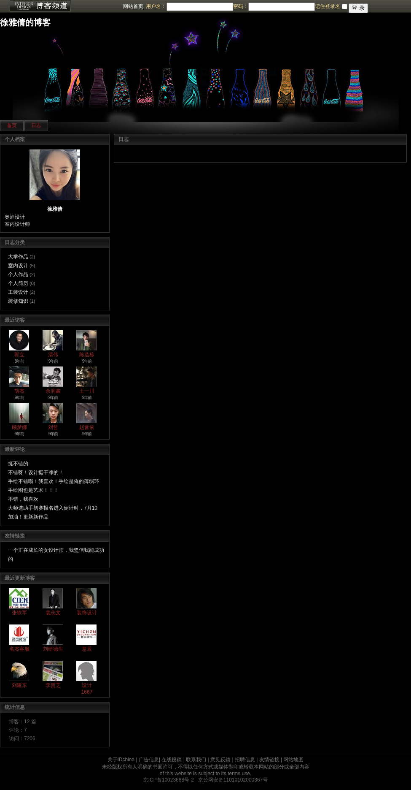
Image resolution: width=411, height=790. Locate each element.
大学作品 (18, 257)
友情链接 (269, 760)
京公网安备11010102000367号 (233, 780)
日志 (36, 125)
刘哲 (53, 427)
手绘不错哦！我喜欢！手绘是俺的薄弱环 (53, 481)
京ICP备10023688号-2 (168, 780)
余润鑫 (53, 391)
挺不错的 (18, 464)
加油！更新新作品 (28, 517)
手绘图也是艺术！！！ (33, 490)
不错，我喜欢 (23, 499)
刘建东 (19, 685)
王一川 (86, 391)
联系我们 (196, 760)
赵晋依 (86, 427)
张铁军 (19, 613)
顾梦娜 (19, 427)
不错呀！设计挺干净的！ (36, 472)
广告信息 (149, 760)
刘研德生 (53, 649)
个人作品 (18, 274)
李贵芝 (53, 685)
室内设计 (18, 266)
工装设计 (18, 292)
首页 (12, 125)
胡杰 (19, 391)
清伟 (53, 355)
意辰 (87, 649)
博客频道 (40, 6)
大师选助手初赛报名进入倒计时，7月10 (52, 508)
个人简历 (18, 283)
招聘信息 (245, 760)
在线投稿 (171, 760)
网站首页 (133, 6)
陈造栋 (86, 355)
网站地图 (293, 760)
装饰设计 (87, 613)
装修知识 (18, 301)
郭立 (19, 355)
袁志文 (53, 613)
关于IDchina (121, 760)
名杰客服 (19, 649)
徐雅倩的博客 (25, 22)
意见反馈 (220, 760)
